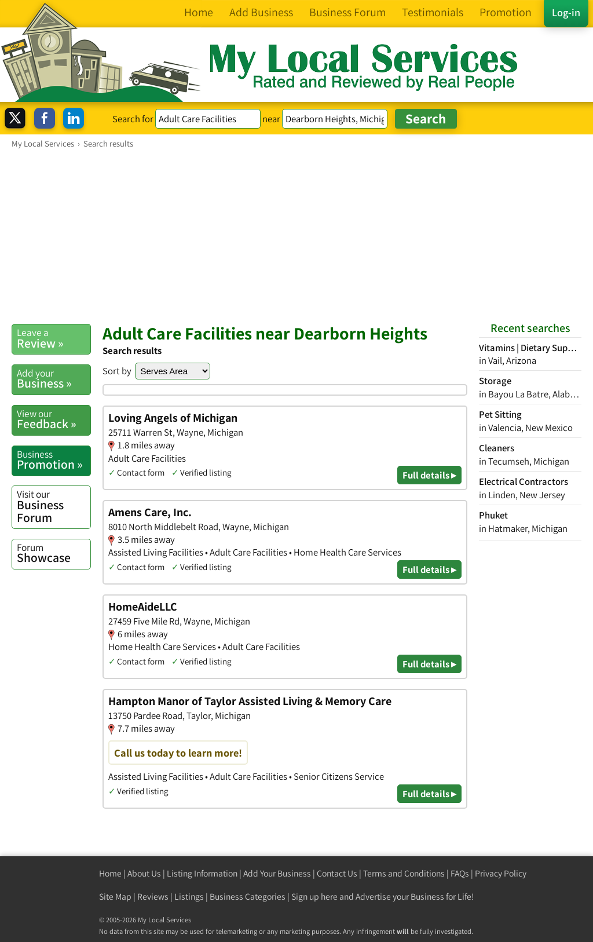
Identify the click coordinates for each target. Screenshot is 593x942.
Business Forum (53, 506)
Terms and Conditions (404, 873)
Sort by (117, 370)
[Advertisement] (296, 236)
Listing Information (202, 873)
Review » (53, 338)
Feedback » (53, 419)
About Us (144, 873)
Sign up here (314, 896)
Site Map (115, 896)
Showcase (53, 553)
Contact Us (337, 873)
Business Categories (247, 896)
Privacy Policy (500, 873)
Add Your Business (277, 873)
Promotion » (53, 460)
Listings (189, 896)
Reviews (153, 896)
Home (110, 873)
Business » (53, 379)
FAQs (460, 873)
